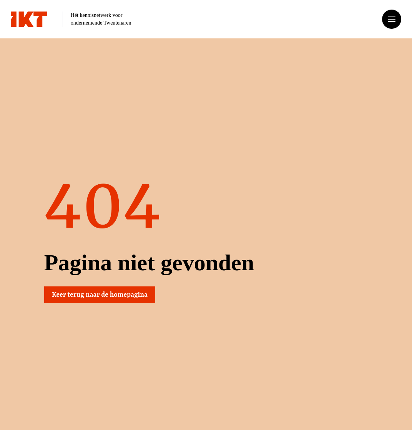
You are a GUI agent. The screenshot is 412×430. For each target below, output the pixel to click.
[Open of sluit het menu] (391, 19)
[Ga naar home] (29, 19)
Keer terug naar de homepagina (100, 295)
